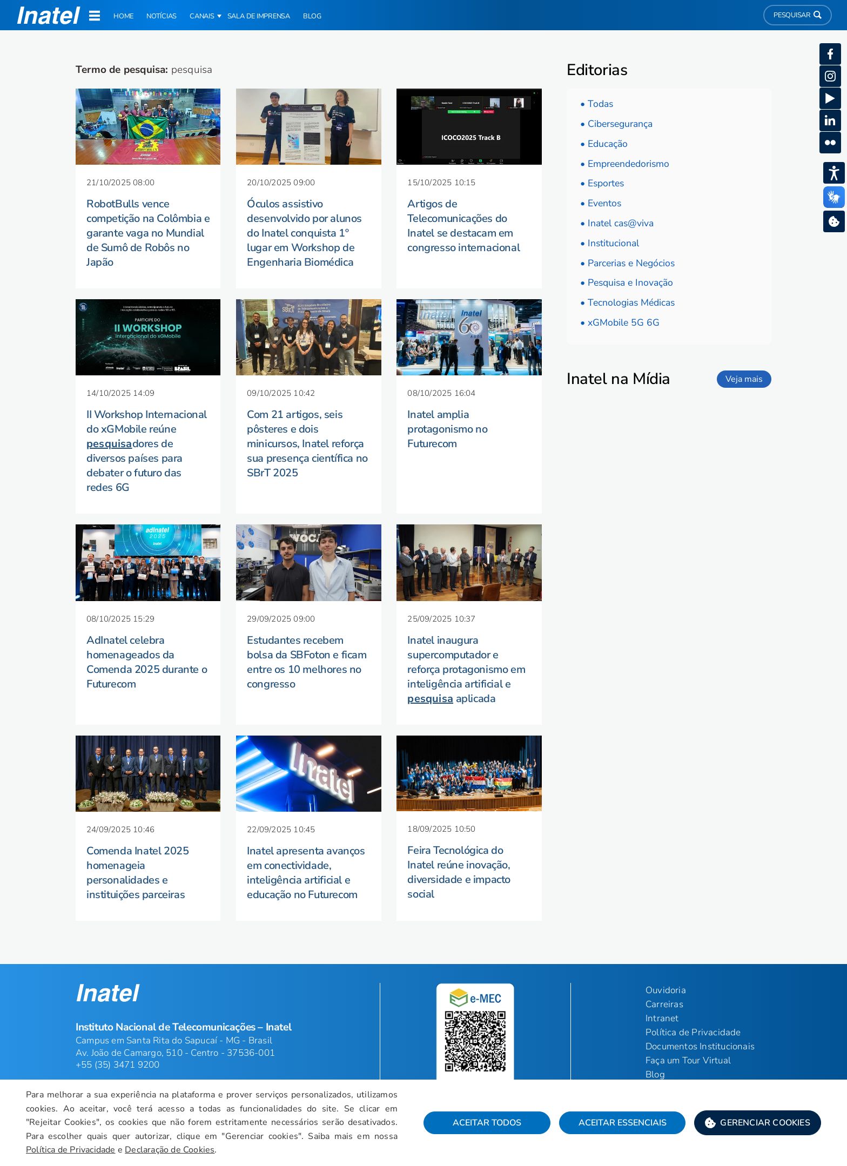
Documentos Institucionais (700, 1046)
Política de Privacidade (71, 1150)
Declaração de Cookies (169, 1150)
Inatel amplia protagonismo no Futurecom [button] (447, 429)
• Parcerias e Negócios (627, 263)
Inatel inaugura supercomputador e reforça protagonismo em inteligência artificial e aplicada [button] (466, 669)
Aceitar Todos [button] (487, 1123)
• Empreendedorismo (624, 163)
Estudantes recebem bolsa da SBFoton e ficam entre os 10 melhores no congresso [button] (306, 662)
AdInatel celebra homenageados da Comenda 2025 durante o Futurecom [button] (146, 662)
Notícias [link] (161, 16)
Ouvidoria (666, 990)
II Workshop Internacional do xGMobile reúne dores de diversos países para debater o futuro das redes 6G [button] (146, 451)
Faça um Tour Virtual (688, 1060)
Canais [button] (202, 16)
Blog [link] (312, 16)
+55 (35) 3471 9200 (118, 1065)
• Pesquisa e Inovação (626, 282)
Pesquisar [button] (798, 15)
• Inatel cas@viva (617, 223)
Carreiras (664, 1004)
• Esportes (602, 183)
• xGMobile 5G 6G (620, 322)
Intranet (662, 1018)
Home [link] (123, 16)
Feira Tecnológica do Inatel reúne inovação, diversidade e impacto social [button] (458, 872)
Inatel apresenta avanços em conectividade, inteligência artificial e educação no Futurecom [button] (306, 873)
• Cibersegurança (616, 123)
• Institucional (609, 243)
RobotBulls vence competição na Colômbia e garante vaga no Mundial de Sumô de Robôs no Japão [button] (148, 233)
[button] (757, 1122)
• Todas (596, 103)
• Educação (604, 143)
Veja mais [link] (744, 379)
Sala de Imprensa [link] (258, 16)
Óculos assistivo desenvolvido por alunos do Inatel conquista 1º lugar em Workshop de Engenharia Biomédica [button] (304, 233)
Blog (655, 1074)
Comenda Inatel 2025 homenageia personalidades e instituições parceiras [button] (137, 873)
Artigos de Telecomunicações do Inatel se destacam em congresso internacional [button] (463, 226)
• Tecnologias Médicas (627, 302)
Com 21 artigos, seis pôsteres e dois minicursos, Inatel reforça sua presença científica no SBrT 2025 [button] (307, 443)
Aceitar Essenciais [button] (623, 1123)
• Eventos (600, 203)
